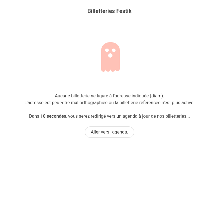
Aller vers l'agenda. (109, 132)
